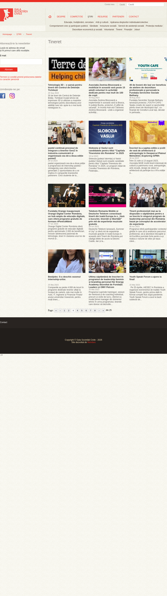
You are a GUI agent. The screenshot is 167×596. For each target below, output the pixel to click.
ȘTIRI (19, 34)
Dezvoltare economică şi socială (87, 29)
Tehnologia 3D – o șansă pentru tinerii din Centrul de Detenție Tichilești (65, 87)
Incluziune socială (108, 26)
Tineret (119, 29)
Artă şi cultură (102, 22)
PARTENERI (118, 16)
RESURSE (103, 16)
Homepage (7, 34)
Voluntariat (109, 29)
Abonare (9, 69)
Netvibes (92, 342)
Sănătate (94, 26)
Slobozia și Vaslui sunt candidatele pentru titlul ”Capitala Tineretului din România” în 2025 (107, 150)
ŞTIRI (90, 16)
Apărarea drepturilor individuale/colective (129, 22)
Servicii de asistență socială (131, 26)
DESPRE (61, 16)
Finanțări (128, 29)
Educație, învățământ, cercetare (79, 22)
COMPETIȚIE (76, 16)
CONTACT (134, 16)
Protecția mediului (154, 26)
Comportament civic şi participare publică (69, 26)
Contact (3, 322)
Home (49, 16)
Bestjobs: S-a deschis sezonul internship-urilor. (64, 278)
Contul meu (109, 4)
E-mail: (3, 55)
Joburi (137, 29)
